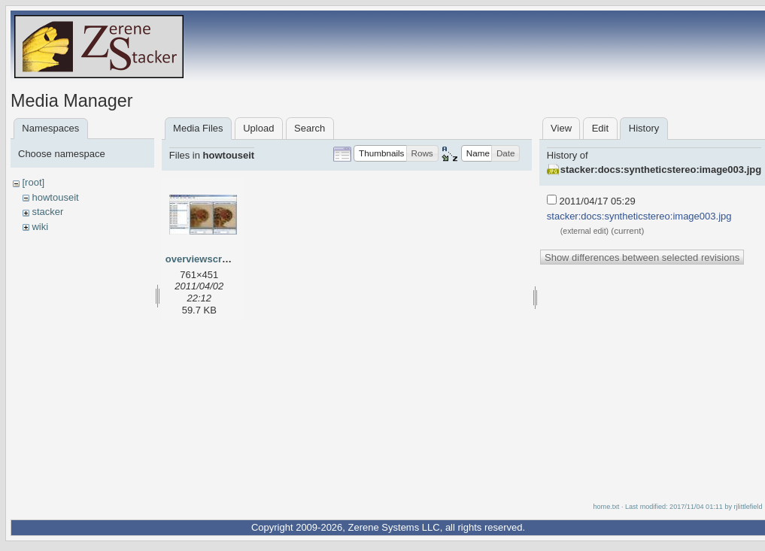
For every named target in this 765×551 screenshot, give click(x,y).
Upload (258, 128)
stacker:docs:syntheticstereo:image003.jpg (660, 169)
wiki (40, 226)
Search (309, 128)
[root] (33, 182)
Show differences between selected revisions (642, 257)
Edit (600, 128)
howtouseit (55, 197)
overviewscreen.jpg (211, 259)
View (561, 128)
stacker (47, 211)
